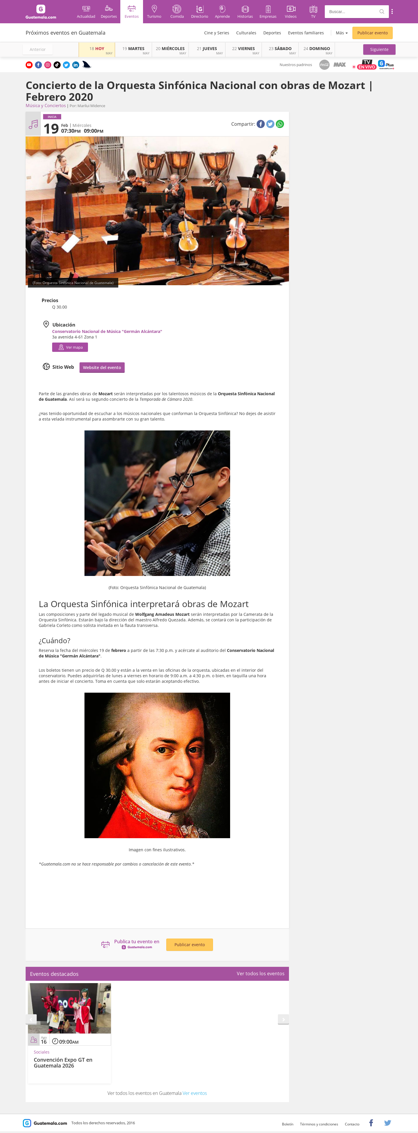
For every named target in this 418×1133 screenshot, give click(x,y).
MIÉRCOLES (170, 48)
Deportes (272, 33)
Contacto (352, 1124)
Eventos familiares (306, 33)
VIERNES (243, 48)
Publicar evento (372, 33)
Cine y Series (216, 33)
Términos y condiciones (319, 1124)
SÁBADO (280, 48)
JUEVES (207, 48)
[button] (379, 49)
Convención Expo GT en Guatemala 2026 (63, 1062)
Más (340, 33)
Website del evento (102, 367)
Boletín (287, 1124)
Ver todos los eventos (261, 973)
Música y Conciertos (46, 105)
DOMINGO (317, 48)
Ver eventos (195, 1093)
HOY (96, 48)
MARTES (133, 48)
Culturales (246, 33)
